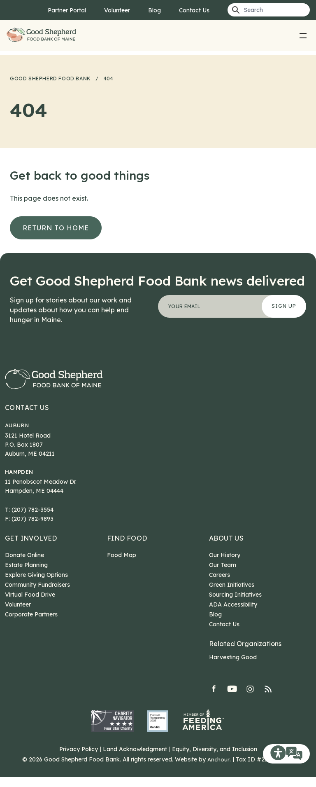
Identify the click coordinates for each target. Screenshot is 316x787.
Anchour (218, 769)
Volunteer (117, 10)
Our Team (222, 575)
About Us (226, 548)
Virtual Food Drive (30, 604)
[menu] (303, 35)
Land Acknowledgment (135, 759)
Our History (224, 565)
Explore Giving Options (36, 584)
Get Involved (31, 548)
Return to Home (56, 228)
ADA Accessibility (233, 614)
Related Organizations (245, 653)
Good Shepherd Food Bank (42, 35)
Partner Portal (67, 10)
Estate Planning (26, 575)
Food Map (121, 565)
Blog (154, 10)
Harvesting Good (233, 667)
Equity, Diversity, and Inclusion (214, 759)
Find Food (127, 548)
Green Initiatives (231, 594)
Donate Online (24, 565)
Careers (219, 584)
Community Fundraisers (37, 594)
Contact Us (194, 10)
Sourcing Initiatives (235, 604)
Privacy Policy (78, 759)
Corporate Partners (31, 624)
